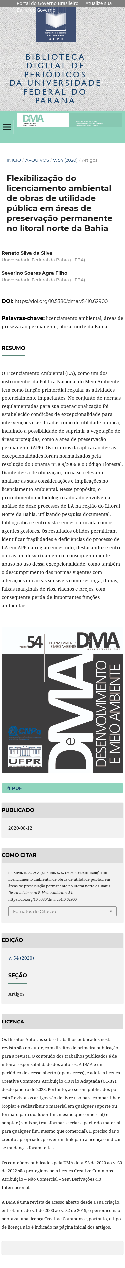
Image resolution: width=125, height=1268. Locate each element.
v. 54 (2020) (65, 160)
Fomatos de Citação (34, 911)
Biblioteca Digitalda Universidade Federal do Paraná (55, 78)
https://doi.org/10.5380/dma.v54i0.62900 (61, 301)
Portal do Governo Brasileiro (47, 3)
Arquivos (37, 160)
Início (14, 160)
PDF (16, 788)
